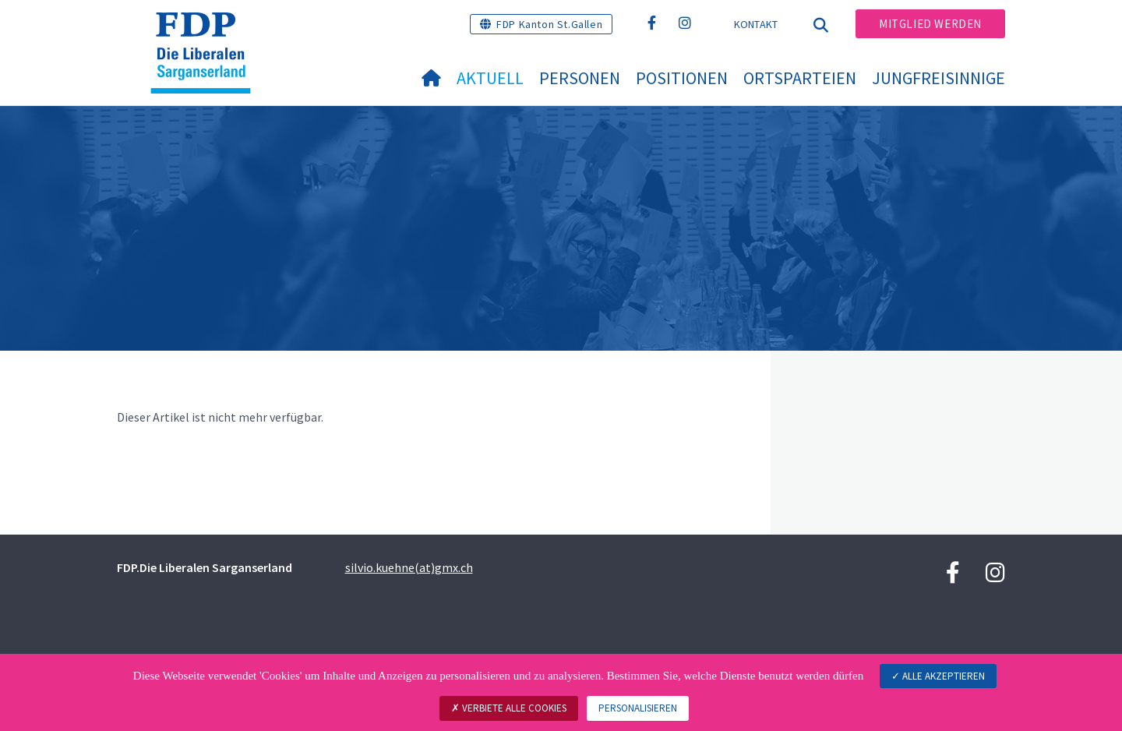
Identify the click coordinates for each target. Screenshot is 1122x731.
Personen (579, 78)
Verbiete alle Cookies (508, 708)
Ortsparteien (799, 78)
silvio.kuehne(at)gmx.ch (409, 567)
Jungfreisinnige (938, 78)
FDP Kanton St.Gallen (549, 24)
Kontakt (756, 24)
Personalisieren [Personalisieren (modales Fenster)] (637, 708)
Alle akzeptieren (938, 676)
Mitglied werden (930, 23)
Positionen (682, 78)
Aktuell (490, 78)
